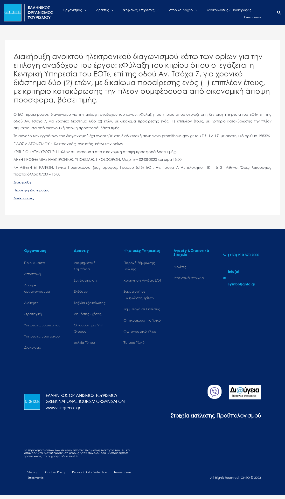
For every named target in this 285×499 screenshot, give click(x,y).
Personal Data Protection (84, 476)
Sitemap (30, 476)
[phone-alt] (241, 255)
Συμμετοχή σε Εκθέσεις (142, 311)
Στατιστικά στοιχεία (189, 278)
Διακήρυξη (23, 182)
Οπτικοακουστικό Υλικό (142, 322)
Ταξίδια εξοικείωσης (89, 304)
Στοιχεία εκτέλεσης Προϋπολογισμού (209, 418)
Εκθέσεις (81, 292)
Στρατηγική (33, 315)
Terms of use (116, 476)
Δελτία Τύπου (84, 345)
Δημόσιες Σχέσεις (88, 315)
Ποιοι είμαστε (34, 263)
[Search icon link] (279, 13)
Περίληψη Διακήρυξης (32, 190)
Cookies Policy (51, 476)
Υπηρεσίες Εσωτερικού (42, 327)
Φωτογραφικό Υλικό (140, 334)
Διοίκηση (31, 304)
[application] (94, 12)
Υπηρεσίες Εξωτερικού (42, 339)
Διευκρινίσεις (24, 198)
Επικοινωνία (35, 481)
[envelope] (242, 277)
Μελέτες (180, 267)
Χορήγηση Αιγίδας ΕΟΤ (142, 281)
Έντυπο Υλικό (134, 345)
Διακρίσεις (32, 350)
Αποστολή (32, 274)
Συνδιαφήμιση (85, 281)
